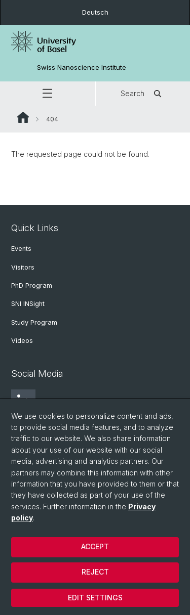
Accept (95, 546)
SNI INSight (28, 304)
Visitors (22, 267)
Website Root (23, 117)
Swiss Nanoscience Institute (81, 67)
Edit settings (95, 597)
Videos (22, 340)
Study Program (34, 322)
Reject (95, 571)
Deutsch (95, 12)
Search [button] (143, 93)
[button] (47, 93)
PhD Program (31, 285)
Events (21, 248)
